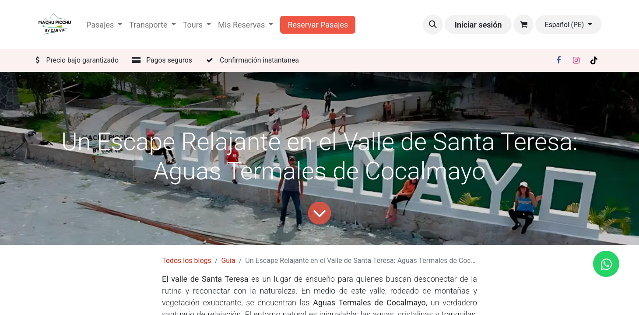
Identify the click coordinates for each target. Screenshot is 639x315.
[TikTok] (594, 60)
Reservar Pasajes (318, 24)
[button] (433, 24)
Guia (228, 260)
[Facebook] (558, 60)
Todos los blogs (186, 260)
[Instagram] (576, 60)
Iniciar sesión (478, 24)
